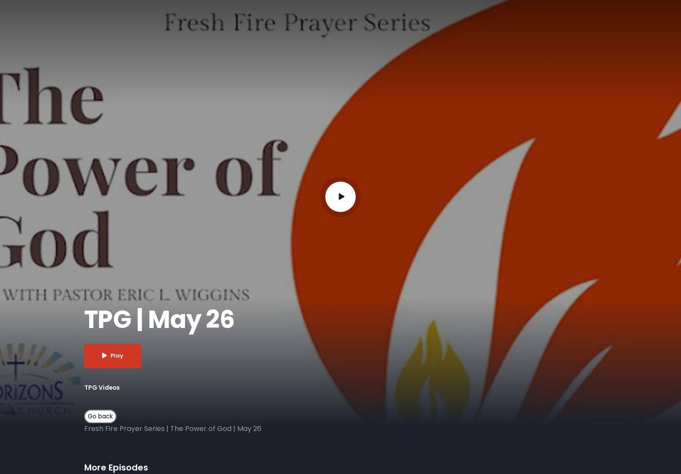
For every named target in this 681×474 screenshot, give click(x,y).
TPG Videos (102, 387)
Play (113, 356)
